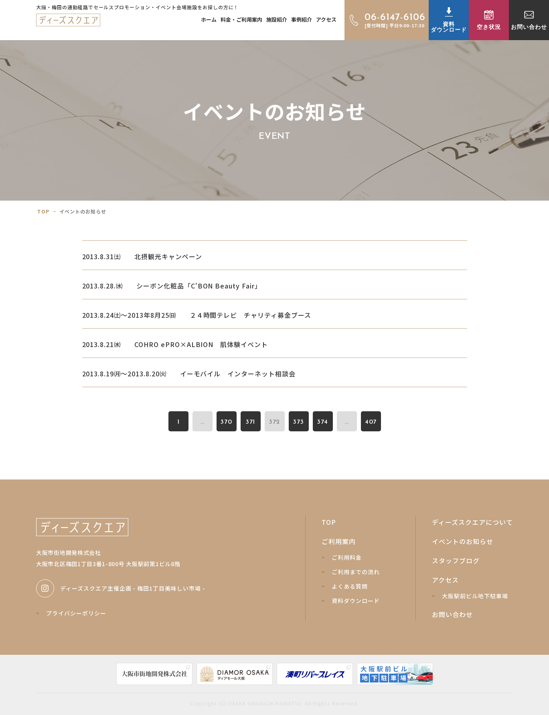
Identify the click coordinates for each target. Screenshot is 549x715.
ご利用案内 (339, 541)
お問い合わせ (452, 614)
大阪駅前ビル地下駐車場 (470, 596)
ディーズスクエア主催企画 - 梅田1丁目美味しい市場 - (120, 588)
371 (250, 422)
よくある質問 (345, 586)
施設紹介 (276, 19)
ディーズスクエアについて (472, 522)
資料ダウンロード (351, 601)
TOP (329, 522)
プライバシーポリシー (71, 613)
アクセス (326, 19)
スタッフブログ (456, 560)
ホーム (209, 19)
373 (298, 422)
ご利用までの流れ (351, 572)
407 (371, 422)
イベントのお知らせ (462, 541)
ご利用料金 (342, 557)
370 (226, 422)
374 (322, 422)
